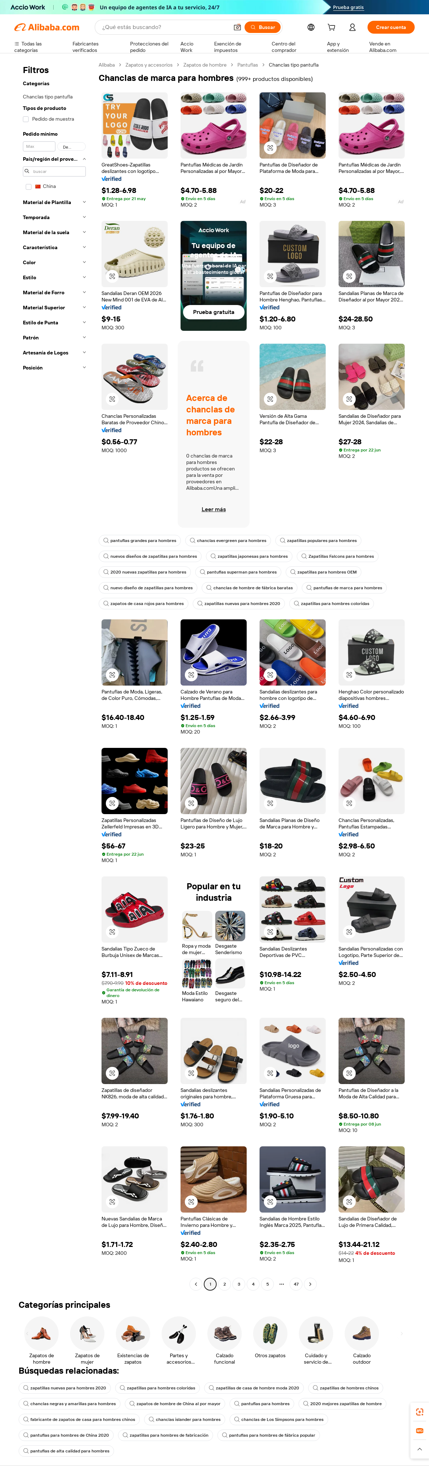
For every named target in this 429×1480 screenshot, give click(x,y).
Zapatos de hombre (205, 65)
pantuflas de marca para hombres (344, 588)
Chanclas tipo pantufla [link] (294, 65)
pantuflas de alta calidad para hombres (66, 1451)
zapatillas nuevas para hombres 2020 (238, 603)
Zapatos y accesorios (149, 65)
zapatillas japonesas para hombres (249, 556)
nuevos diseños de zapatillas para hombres (150, 556)
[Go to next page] (310, 1284)
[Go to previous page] (195, 1284)
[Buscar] (263, 27)
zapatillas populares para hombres (318, 540)
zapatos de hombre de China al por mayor (175, 1404)
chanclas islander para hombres (185, 1419)
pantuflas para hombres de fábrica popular (268, 1435)
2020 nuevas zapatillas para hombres (144, 572)
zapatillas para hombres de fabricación (165, 1435)
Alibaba (107, 65)
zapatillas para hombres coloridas (331, 603)
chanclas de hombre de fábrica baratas (249, 588)
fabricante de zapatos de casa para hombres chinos (79, 1419)
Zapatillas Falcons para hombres (337, 556)
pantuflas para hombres (262, 1404)
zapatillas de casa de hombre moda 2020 (254, 1388)
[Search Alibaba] (164, 27)
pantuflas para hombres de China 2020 (66, 1435)
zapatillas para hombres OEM (323, 572)
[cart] (332, 28)
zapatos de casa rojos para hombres (143, 603)
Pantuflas (247, 65)
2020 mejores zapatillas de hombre (342, 1404)
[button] (237, 27)
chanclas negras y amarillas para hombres (69, 1404)
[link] (419, 1412)
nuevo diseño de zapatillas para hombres (148, 588)
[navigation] (54, 675)
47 (296, 1284)
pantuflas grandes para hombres (139, 540)
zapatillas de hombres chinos (346, 1388)
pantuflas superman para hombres (238, 572)
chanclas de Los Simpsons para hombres (279, 1419)
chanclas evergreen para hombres (228, 540)
